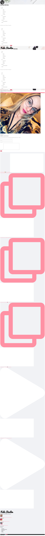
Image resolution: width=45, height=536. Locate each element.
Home (2, 28)
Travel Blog (4, 35)
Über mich (3, 41)
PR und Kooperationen (5, 21)
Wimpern (4, 40)
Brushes (3, 17)
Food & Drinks (4, 33)
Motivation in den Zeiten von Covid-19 (4, 521)
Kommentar (1, 149)
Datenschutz (3, 530)
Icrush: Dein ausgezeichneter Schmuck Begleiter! (6, 517)
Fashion (3, 10)
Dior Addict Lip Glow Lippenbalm (4, 525)
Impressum (3, 528)
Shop (2, 15)
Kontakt (2, 22)
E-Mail (1, 140)
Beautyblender (4, 16)
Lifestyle (4, 34)
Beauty (3, 9)
